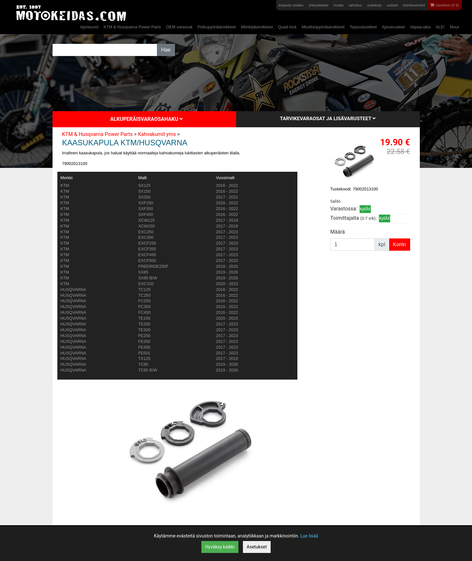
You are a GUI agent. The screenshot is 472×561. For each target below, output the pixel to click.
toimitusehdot (414, 5)
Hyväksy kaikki (220, 546)
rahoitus (355, 5)
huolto (338, 5)
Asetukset (257, 546)
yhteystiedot (318, 5)
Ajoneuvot (89, 26)
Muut (454, 26)
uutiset (392, 5)
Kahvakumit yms (157, 134)
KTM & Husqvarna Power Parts (132, 26)
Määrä (337, 232)
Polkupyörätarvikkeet (216, 26)
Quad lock (287, 26)
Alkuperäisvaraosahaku (146, 119)
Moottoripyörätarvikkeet (323, 26)
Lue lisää (309, 535)
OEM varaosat (179, 26)
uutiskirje (374, 5)
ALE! (440, 26)
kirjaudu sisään (291, 5)
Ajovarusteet (393, 26)
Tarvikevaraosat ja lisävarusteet (328, 118)
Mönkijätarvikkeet (257, 26)
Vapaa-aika (420, 26)
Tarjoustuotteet (363, 26)
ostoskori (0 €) (444, 5)
